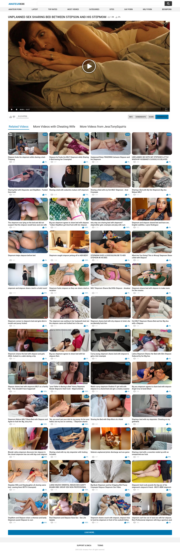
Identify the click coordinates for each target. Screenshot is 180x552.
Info (131, 117)
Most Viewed (73, 9)
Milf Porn (147, 9)
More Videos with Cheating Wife (54, 126)
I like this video (10, 117)
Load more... (90, 532)
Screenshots (141, 117)
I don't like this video (14, 117)
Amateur (17, 4)
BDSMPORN (166, 9)
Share (151, 117)
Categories (94, 9)
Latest (35, 9)
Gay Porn (128, 9)
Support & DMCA (84, 545)
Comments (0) (162, 117)
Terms (100, 545)
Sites (111, 9)
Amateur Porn (15, 9)
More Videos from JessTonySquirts (103, 126)
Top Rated (52, 9)
